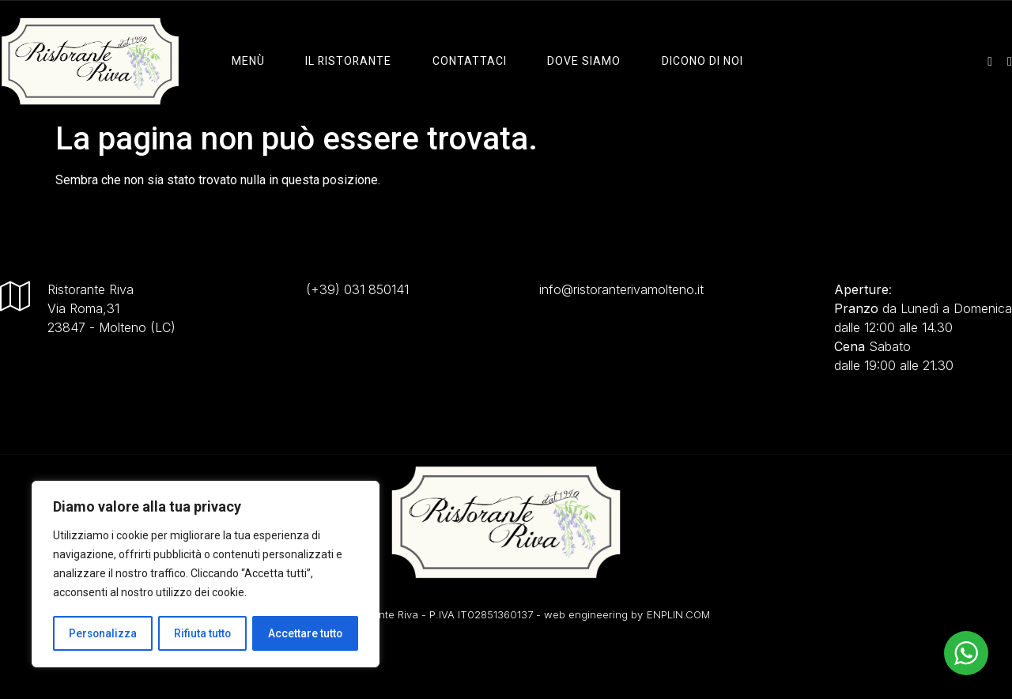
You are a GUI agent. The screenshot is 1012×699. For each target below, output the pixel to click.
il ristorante (348, 61)
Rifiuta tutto (203, 633)
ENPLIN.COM (678, 614)
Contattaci (468, 61)
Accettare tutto (305, 633)
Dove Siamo (581, 61)
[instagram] (989, 60)
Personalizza (103, 633)
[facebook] (1009, 60)
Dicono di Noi (698, 61)
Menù (249, 61)
